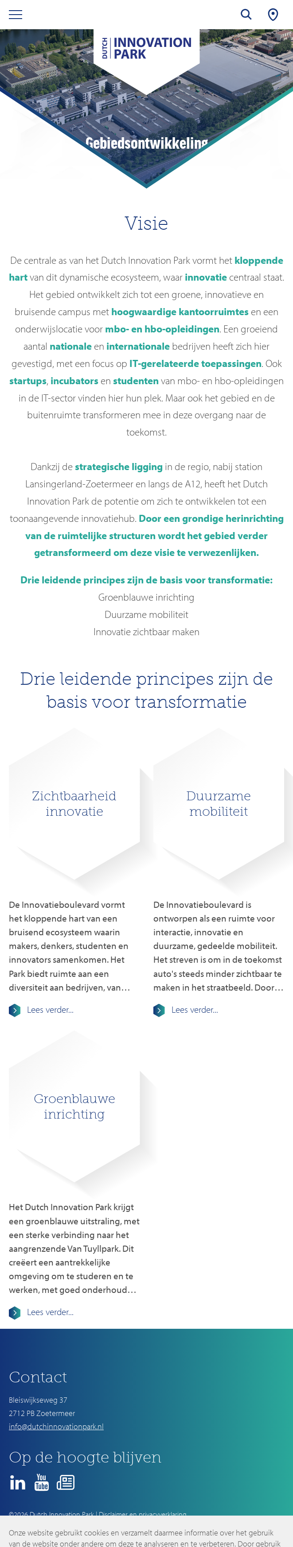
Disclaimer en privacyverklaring (143, 1514)
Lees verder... (49, 1009)
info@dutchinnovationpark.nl (56, 1426)
